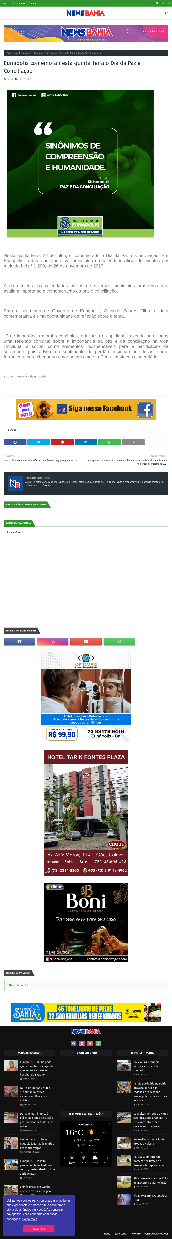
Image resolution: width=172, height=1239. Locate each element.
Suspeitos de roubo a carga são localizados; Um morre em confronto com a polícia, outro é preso (150, 1120)
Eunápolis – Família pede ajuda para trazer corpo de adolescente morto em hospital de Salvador (37, 1068)
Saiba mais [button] (29, 1219)
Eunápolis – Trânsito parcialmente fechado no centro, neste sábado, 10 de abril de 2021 (37, 1167)
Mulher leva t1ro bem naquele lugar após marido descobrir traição (37, 1144)
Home (5, 3)
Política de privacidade (156, 1234)
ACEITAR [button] (39, 1228)
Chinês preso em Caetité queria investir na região (35, 1189)
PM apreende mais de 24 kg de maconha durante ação (150, 1180)
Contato (33, 3)
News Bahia (16, 985)
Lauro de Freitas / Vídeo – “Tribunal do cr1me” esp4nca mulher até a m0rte (36, 1094)
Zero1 (10, 79)
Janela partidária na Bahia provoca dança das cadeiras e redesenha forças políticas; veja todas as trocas (150, 1092)
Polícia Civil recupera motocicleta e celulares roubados (147, 1066)
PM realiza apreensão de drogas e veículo (149, 1141)
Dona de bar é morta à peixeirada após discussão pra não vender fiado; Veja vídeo (36, 1120)
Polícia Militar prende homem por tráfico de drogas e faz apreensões (148, 1161)
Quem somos (18, 3)
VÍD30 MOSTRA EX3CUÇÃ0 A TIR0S (150, 1198)
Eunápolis (27, 53)
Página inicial (13, 53)
